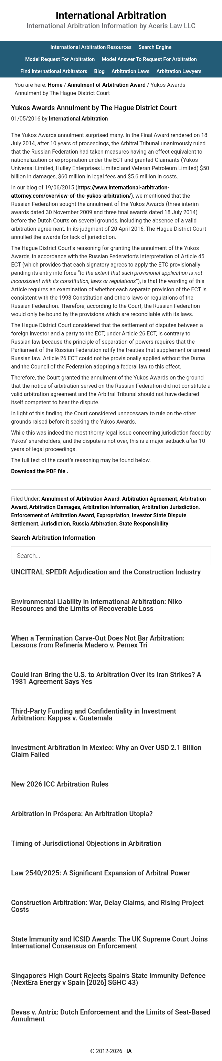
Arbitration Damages (54, 507)
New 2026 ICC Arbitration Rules (59, 784)
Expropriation (112, 515)
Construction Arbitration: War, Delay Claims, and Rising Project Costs (107, 906)
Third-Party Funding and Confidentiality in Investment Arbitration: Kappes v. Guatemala (93, 714)
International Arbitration (111, 15)
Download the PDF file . (39, 471)
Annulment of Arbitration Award (80, 499)
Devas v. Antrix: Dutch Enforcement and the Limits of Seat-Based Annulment (111, 1015)
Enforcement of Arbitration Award (52, 515)
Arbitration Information (111, 507)
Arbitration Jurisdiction (170, 507)
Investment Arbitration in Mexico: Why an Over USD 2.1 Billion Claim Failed (106, 751)
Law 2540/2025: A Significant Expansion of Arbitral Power (100, 873)
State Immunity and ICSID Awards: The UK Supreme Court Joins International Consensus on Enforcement (109, 942)
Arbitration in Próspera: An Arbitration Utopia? (81, 814)
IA (128, 1051)
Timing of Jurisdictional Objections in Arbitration (86, 843)
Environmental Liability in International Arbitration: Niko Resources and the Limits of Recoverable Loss (96, 605)
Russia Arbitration (94, 523)
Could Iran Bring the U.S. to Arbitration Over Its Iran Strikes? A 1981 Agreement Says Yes (106, 678)
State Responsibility (143, 523)
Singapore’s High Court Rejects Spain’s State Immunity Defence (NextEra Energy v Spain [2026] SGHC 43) (108, 979)
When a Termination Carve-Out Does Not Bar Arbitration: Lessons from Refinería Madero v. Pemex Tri (97, 641)
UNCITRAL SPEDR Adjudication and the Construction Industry (106, 572)
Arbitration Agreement (149, 499)
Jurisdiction (55, 523)
